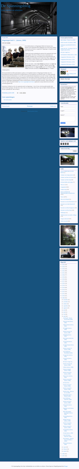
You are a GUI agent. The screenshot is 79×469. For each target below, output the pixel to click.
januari (65, 451)
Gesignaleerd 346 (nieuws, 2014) (68, 57)
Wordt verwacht (64, 221)
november (65, 301)
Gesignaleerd (63, 187)
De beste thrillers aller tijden (67, 182)
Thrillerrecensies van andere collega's (69, 215)
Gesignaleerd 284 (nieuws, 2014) (68, 64)
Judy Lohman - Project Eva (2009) (68, 40)
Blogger (66, 466)
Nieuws (62, 196)
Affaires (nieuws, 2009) (68, 367)
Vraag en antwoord (65, 218)
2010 (63, 295)
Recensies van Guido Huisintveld (68, 204)
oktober (65, 303)
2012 (63, 291)
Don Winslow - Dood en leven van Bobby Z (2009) (68, 440)
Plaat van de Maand (65, 199)
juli (64, 310)
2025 (63, 264)
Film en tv (63, 184)
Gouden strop (63, 189)
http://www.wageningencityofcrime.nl (26, 81)
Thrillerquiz (63, 212)
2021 (63, 272)
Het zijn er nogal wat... (65, 52)
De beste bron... (66, 382)
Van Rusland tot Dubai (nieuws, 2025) (69, 54)
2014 (63, 287)
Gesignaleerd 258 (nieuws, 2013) (68, 61)
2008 (63, 453)
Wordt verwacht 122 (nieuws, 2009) (68, 42)
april (64, 316)
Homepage (30, 106)
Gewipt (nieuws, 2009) (68, 433)
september (65, 305)
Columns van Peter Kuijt (66, 179)
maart (64, 447)
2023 (63, 268)
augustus (65, 307)
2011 (63, 293)
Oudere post (53, 106)
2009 (63, 297)
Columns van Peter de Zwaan (67, 177)
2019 (63, 277)
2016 (63, 283)
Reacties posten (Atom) (32, 111)
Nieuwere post (5, 106)
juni (64, 312)
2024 (63, 266)
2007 (63, 455)
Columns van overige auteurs (67, 175)
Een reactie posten (8, 99)
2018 (63, 279)
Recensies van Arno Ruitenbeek (67, 201)
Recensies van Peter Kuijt (66, 210)
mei (64, 314)
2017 (63, 281)
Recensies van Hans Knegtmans (67, 207)
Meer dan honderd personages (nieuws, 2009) (68, 413)
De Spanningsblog (15, 6)
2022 (63, 270)
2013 (63, 289)
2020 (63, 274)
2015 (63, 285)
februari (65, 449)
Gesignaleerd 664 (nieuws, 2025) (68, 59)
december (65, 299)
